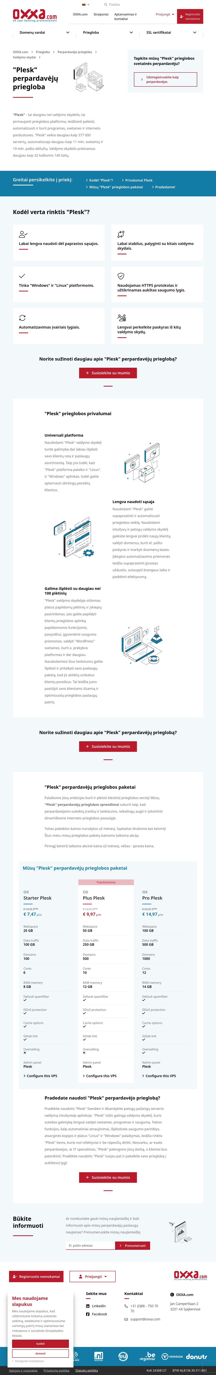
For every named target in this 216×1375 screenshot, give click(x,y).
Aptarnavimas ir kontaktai (125, 16)
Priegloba (91, 32)
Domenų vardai (32, 32)
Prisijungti (165, 14)
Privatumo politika (56, 1370)
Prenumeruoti (133, 1246)
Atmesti (40, 1353)
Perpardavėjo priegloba (75, 52)
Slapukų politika (86, 1370)
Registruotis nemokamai (36, 1276)
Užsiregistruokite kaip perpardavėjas (160, 79)
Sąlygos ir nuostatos (23, 1370)
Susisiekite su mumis (108, 373)
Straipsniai (101, 14)
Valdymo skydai (24, 57)
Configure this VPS (42, 1076)
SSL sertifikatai (159, 32)
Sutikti (40, 1343)
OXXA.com (80, 14)
